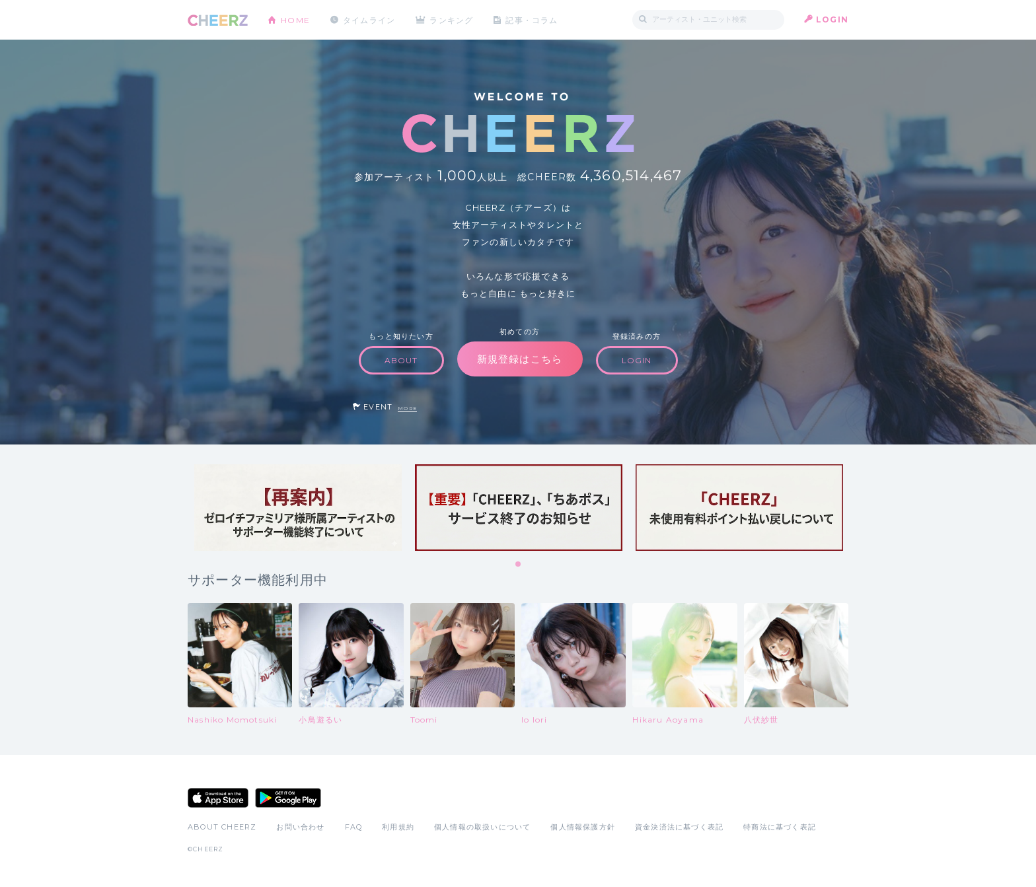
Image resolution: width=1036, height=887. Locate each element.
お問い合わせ (300, 827)
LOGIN (832, 19)
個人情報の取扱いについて (482, 827)
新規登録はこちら (520, 359)
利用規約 (398, 827)
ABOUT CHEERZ (222, 827)
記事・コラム (533, 19)
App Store (218, 798)
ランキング (452, 19)
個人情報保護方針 (582, 827)
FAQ (354, 827)
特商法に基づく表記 (779, 827)
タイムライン (369, 19)
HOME (295, 19)
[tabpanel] (298, 507)
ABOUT (401, 360)
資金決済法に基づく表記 (679, 827)
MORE (407, 408)
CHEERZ (218, 20)
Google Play (288, 798)
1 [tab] (518, 564)
